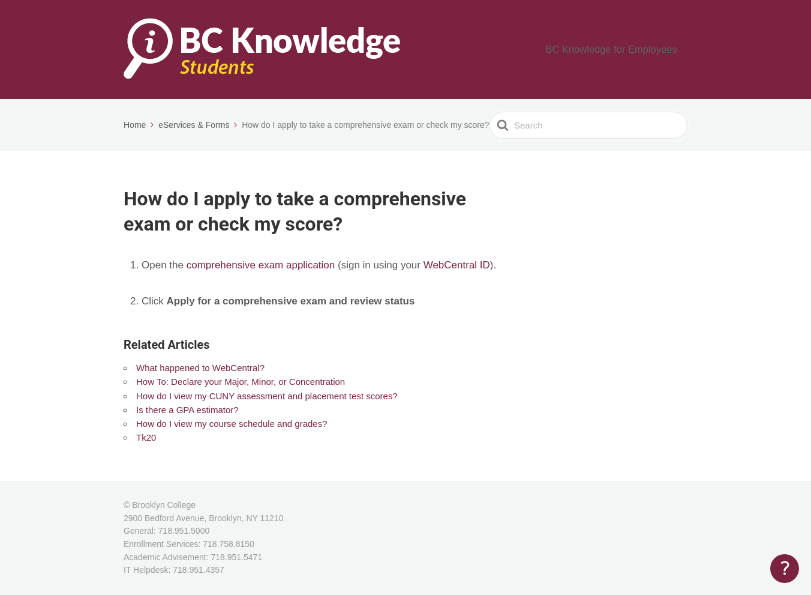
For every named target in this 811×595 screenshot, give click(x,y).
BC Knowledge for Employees (623, 49)
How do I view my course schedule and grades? (232, 423)
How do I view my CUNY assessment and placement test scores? (267, 396)
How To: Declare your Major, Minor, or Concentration (240, 381)
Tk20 (146, 437)
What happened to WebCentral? (200, 368)
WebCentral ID (456, 265)
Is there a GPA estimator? (187, 410)
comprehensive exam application (261, 265)
